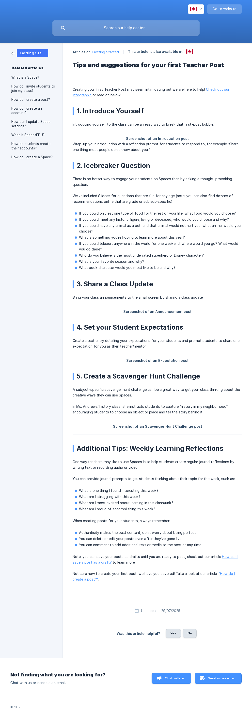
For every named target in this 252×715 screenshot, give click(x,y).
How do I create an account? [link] (26, 110)
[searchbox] (126, 28)
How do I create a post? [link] (30, 100)
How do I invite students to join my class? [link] (33, 88)
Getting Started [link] (105, 52)
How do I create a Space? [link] (32, 157)
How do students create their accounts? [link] (30, 146)
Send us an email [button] (221, 678)
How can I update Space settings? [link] (30, 124)
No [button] (190, 633)
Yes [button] (173, 633)
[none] (196, 9)
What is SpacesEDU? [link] (28, 135)
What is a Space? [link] (25, 77)
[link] (29, 52)
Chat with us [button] (175, 678)
